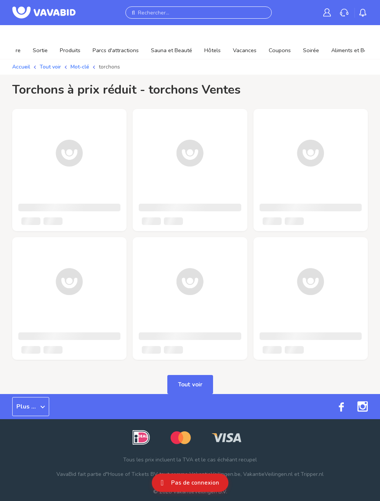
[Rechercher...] (198, 12)
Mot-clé (80, 66)
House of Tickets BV (133, 474)
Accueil (21, 66)
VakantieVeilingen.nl (268, 474)
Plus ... (30, 406)
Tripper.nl (312, 474)
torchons (109, 66)
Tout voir (50, 66)
